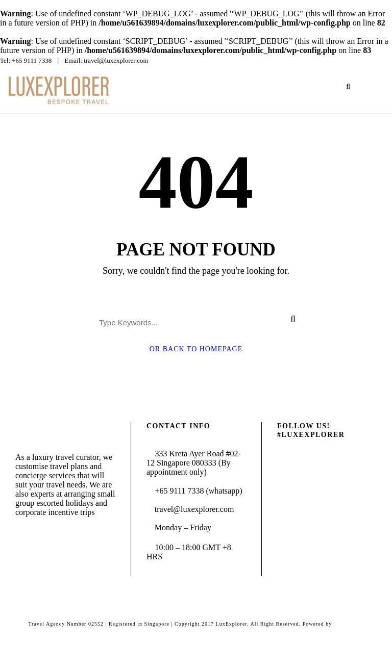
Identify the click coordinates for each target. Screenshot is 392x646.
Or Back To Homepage (196, 349)
